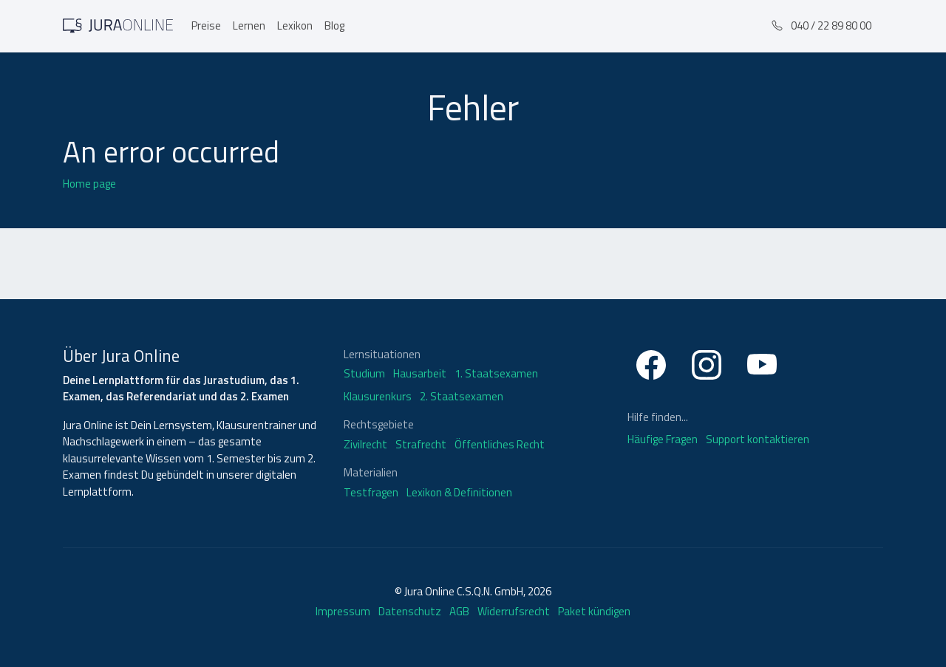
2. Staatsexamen (461, 397)
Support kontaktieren (757, 439)
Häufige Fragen (663, 439)
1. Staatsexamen (496, 374)
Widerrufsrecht (513, 611)
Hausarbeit (419, 374)
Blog (334, 25)
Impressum (343, 611)
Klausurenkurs (378, 397)
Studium (364, 374)
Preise (206, 25)
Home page (89, 183)
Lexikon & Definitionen (459, 493)
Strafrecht (420, 445)
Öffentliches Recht (500, 445)
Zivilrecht (365, 445)
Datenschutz (409, 611)
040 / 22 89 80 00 (821, 25)
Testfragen (371, 493)
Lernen (249, 25)
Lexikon (295, 25)
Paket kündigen (594, 611)
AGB (459, 611)
